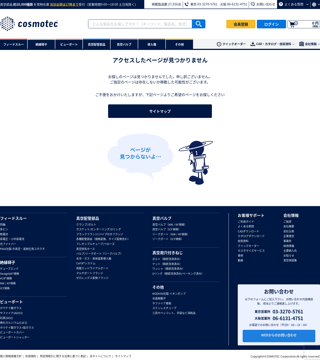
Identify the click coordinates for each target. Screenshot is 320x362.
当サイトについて (100, 356)
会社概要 (288, 226)
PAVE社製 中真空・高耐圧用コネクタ (22, 249)
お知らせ (288, 256)
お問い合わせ (263, 4)
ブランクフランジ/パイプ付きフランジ (99, 234)
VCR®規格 (6, 278)
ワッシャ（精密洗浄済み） (168, 269)
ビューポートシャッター (15, 337)
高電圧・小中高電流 (12, 239)
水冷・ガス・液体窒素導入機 (93, 259)
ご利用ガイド (246, 222)
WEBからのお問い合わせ (279, 336)
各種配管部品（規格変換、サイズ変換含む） (103, 239)
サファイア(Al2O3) (11, 313)
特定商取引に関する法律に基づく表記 (63, 356)
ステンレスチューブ (164, 308)
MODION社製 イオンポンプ (169, 294)
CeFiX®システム (86, 263)
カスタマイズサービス (251, 251)
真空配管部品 (87, 218)
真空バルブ (161, 218)
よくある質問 (294, 4)
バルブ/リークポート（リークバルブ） (99, 254)
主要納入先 (290, 251)
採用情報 (288, 246)
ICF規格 (5, 288)
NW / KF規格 (8, 283)
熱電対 (4, 234)
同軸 (2, 225)
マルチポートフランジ (89, 273)
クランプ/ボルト (86, 225)
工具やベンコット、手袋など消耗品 (174, 313)
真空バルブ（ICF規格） (166, 229)
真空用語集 (290, 260)
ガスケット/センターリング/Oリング (98, 229)
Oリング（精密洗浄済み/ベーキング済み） (178, 274)
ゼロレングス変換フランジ (92, 278)
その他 (158, 287)
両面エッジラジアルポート (92, 268)
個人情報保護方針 (11, 356)
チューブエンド (9, 269)
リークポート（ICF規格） (168, 239)
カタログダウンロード (251, 236)
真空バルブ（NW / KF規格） (169, 225)
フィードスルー (13, 218)
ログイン (271, 24)
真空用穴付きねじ (167, 252)
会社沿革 (288, 231)
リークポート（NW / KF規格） (171, 234)
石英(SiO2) (6, 318)
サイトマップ (160, 111)
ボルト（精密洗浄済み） (167, 259)
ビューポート (11, 301)
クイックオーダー (231, 44)
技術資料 (243, 241)
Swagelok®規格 (9, 274)
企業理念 (288, 236)
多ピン (4, 229)
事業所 (287, 241)
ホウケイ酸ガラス (11, 308)
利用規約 (30, 356)
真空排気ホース (85, 249)
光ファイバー (8, 244)
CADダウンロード (248, 231)
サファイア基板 (161, 303)
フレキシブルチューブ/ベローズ (95, 244)
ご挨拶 (287, 222)
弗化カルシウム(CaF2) (13, 323)
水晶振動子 (159, 298)
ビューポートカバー (12, 332)
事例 (240, 256)
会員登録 (241, 24)
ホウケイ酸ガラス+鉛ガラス (17, 328)
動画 (240, 260)
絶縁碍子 (7, 262)
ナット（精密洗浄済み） (167, 264)
